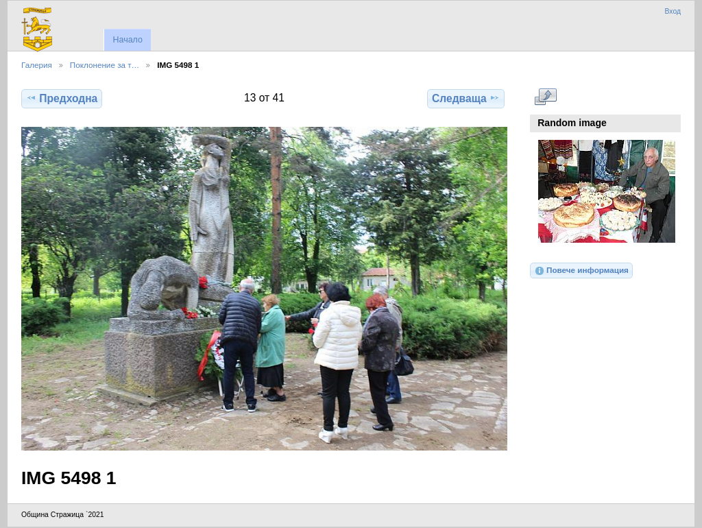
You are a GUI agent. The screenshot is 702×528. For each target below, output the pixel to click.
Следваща (466, 98)
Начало (127, 40)
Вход (672, 11)
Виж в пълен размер (545, 96)
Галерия (36, 64)
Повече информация (581, 270)
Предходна (61, 98)
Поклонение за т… (104, 64)
